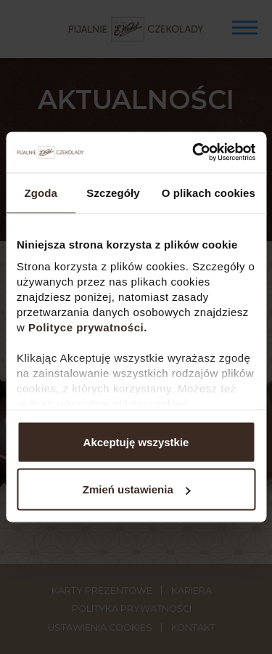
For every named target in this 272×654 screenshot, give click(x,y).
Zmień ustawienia (137, 489)
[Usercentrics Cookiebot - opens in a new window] (193, 152)
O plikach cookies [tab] (208, 192)
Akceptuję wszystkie (136, 441)
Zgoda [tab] (40, 192)
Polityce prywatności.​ (89, 327)
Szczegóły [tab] (112, 192)
